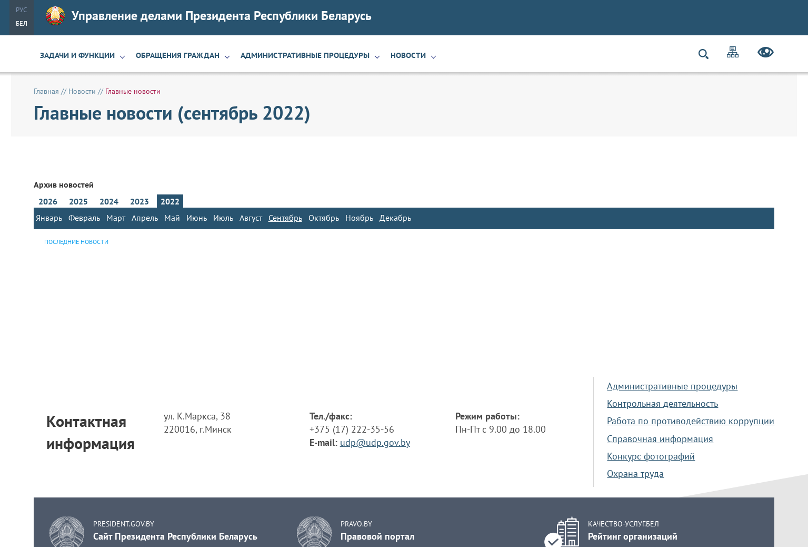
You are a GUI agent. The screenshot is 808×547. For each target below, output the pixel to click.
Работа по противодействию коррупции (690, 421)
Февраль (84, 217)
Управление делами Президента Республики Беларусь (209, 15)
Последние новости (76, 242)
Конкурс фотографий (651, 456)
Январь (49, 217)
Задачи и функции (77, 55)
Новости (408, 55)
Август (251, 217)
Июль (223, 217)
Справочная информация (660, 439)
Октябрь (323, 217)
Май (172, 217)
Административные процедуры (305, 55)
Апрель (145, 217)
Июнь (196, 217)
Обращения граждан (178, 55)
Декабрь (395, 217)
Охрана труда (635, 473)
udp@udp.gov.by (375, 442)
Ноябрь (359, 217)
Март (115, 217)
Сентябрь (285, 217)
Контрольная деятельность (662, 403)
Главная (46, 91)
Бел (21, 23)
